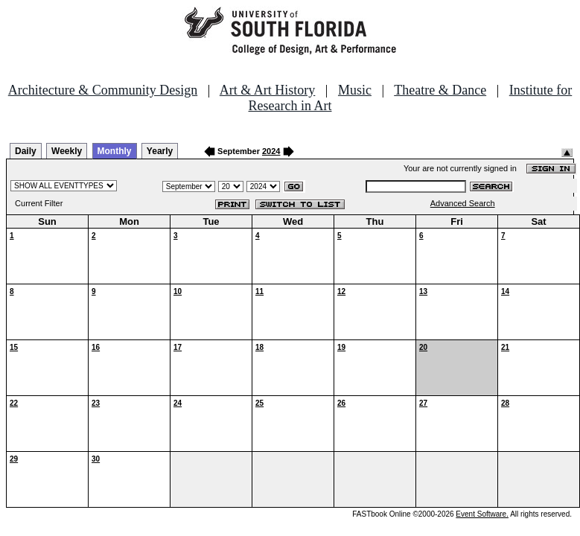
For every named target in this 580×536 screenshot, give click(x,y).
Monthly (115, 151)
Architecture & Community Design (102, 90)
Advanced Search (462, 203)
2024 (271, 151)
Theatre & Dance (440, 90)
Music (355, 90)
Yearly (160, 151)
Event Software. (482, 514)
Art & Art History (268, 90)
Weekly (66, 151)
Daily (25, 151)
